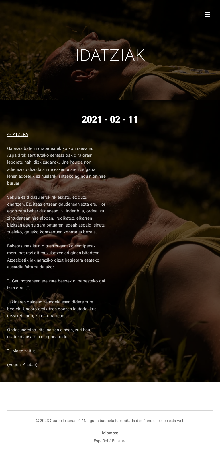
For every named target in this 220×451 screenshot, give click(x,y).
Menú (207, 14)
